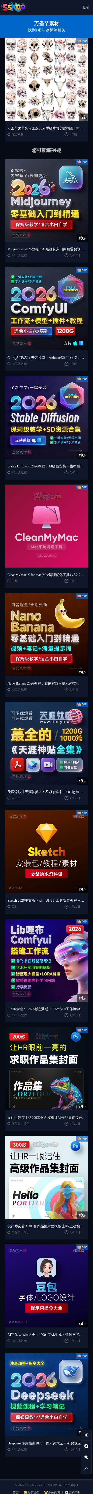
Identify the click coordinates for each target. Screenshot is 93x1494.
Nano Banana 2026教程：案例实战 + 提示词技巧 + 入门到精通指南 (46, 683)
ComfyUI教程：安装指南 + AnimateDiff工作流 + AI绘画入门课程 (46, 358)
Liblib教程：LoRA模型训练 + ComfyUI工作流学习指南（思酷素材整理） (46, 1009)
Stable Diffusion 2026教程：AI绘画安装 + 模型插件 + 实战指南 (46, 466)
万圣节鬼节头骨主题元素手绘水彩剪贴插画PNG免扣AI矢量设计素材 (46, 128)
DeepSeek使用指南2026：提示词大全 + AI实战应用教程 (46, 1443)
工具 (15, 581)
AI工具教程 (19, 255)
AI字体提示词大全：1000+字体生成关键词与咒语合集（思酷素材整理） (46, 1335)
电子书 (16, 798)
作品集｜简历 (21, 1123)
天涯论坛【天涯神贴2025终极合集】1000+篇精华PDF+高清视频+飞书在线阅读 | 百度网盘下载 (46, 792)
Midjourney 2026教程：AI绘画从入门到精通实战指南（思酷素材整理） (46, 249)
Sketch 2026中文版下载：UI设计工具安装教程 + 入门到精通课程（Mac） (46, 900)
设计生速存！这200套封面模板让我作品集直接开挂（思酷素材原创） (46, 1118)
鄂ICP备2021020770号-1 (62, 1485)
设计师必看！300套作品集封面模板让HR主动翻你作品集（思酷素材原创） (46, 1226)
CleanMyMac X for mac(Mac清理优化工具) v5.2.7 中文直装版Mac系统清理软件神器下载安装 (46, 575)
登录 (85, 7)
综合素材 (18, 134)
